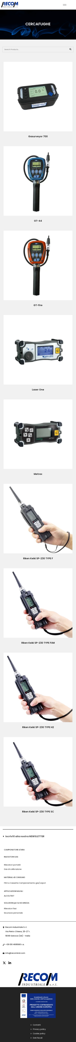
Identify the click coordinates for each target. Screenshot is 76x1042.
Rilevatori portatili (12, 864)
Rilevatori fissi (10, 908)
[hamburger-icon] (64, 4)
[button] (37, 836)
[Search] (70, 49)
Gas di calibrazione (13, 869)
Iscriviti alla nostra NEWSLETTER (24, 836)
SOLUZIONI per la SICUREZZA (16, 903)
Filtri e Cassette (11, 883)
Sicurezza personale (13, 912)
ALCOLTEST (9, 895)
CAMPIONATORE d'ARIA (14, 849)
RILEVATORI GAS (11, 856)
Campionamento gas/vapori (32, 883)
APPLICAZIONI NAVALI (13, 891)
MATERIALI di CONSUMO (14, 877)
